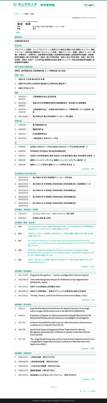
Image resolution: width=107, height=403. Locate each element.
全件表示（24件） (88, 348)
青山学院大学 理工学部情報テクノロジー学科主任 (52, 177)
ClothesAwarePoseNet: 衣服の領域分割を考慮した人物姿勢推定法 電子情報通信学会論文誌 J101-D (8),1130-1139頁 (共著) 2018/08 (61, 227)
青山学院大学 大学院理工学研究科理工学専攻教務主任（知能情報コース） (62, 184)
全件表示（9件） (89, 169)
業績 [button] (18, 32)
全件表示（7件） (89, 300)
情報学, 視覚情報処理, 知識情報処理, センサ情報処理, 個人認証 (40, 70)
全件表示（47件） (88, 266)
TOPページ (18, 14)
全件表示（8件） (89, 379)
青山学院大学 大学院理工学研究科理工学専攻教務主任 (54, 190)
